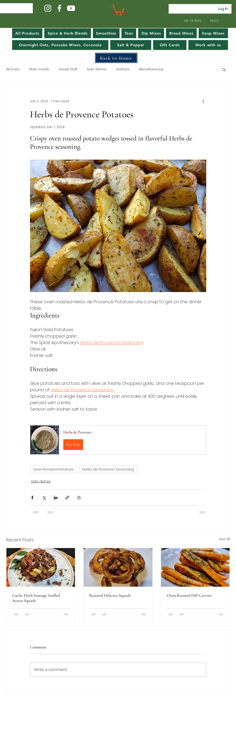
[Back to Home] (116, 57)
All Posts (13, 69)
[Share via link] (67, 497)
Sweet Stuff (68, 69)
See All (224, 539)
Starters (122, 69)
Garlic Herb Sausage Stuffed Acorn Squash (36, 598)
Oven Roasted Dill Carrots (189, 595)
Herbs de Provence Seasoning (108, 469)
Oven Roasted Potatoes (53, 469)
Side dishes (96, 69)
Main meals (39, 69)
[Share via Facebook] (32, 497)
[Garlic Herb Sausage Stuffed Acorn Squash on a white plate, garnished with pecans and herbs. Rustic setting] (40, 567)
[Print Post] (79, 497)
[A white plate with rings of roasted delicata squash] (118, 567)
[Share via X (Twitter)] (44, 497)
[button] (118, 9)
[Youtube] (71, 8)
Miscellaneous (151, 69)
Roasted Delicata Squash (110, 595)
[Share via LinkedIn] (55, 497)
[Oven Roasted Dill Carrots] (195, 567)
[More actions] (203, 101)
